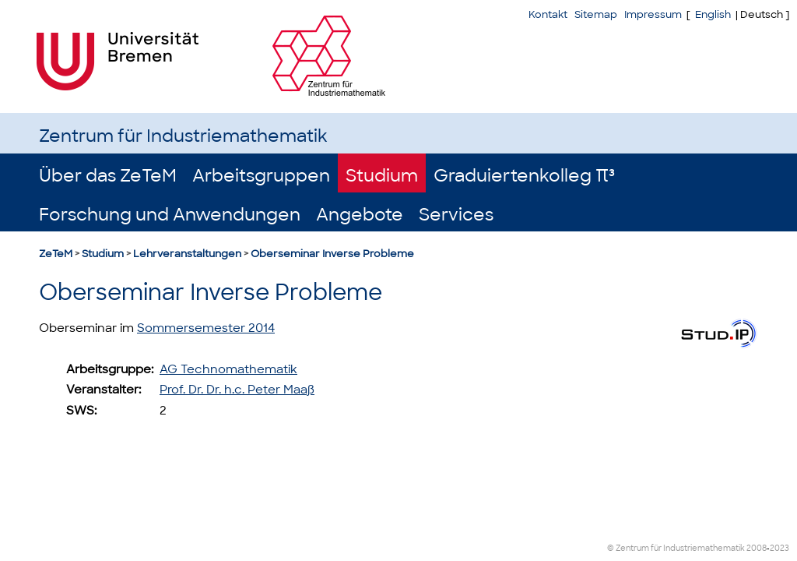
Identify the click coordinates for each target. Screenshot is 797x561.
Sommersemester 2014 (206, 328)
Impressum (653, 14)
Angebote (359, 214)
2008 (756, 548)
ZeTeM (55, 253)
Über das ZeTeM (108, 175)
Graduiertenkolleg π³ (524, 175)
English (713, 14)
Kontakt (547, 14)
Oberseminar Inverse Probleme (332, 253)
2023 (779, 548)
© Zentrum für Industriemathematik (676, 548)
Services (456, 214)
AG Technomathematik (228, 369)
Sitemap (595, 14)
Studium (382, 175)
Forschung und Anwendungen (169, 214)
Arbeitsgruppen (261, 175)
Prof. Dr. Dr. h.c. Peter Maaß (237, 389)
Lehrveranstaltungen (187, 253)
